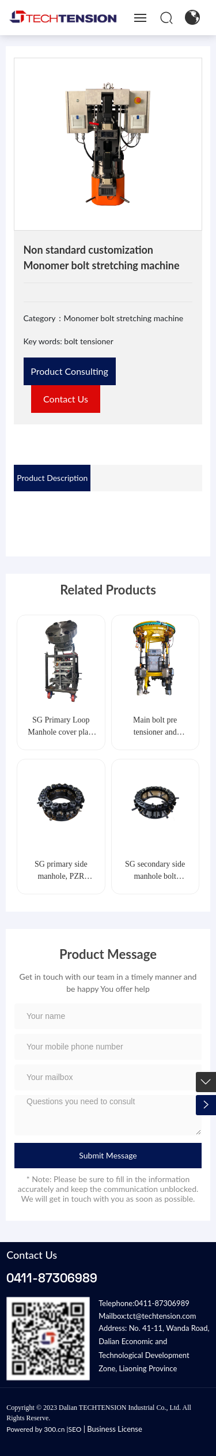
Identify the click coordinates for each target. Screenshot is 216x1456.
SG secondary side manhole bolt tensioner (155, 876)
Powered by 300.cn (35, 1429)
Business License (114, 1429)
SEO (75, 1429)
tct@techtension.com (161, 1315)
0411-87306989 (51, 1277)
